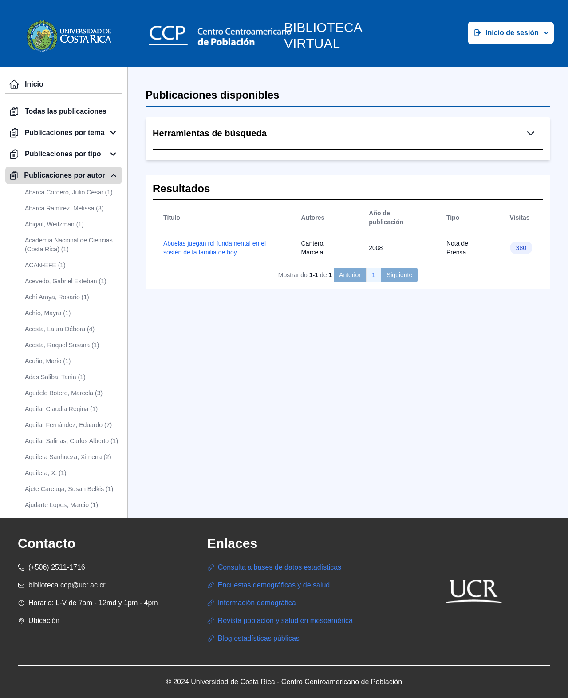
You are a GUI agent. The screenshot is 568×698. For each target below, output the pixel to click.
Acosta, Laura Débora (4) (60, 329)
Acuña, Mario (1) (48, 361)
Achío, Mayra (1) (48, 313)
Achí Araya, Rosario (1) (57, 297)
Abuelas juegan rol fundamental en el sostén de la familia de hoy (214, 313)
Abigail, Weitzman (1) (54, 224)
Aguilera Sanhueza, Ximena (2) (68, 456)
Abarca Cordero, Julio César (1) (69, 192)
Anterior (350, 339)
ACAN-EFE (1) (45, 265)
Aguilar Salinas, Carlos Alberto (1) (71, 440)
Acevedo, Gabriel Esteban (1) (65, 281)
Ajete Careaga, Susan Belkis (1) (69, 488)
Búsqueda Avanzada (382, 179)
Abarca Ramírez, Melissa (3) (64, 208)
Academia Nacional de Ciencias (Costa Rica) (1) (69, 245)
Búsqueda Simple (308, 179)
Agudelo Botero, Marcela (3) (64, 393)
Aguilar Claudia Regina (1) (61, 408)
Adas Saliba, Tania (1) (55, 377)
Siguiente (399, 339)
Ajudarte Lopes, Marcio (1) (61, 504)
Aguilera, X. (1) (45, 472)
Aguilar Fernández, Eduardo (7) (68, 424)
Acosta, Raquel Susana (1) (62, 345)
